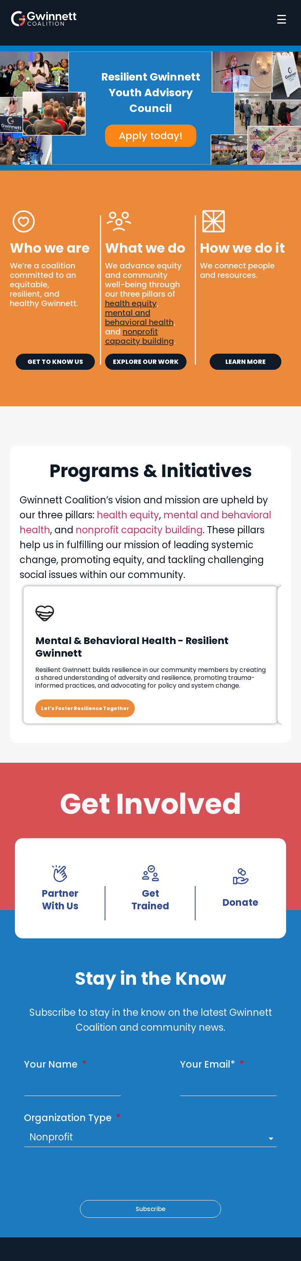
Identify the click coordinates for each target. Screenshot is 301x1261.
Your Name (52, 1064)
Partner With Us (60, 899)
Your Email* (209, 1064)
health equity (131, 303)
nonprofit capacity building (139, 529)
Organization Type (69, 1117)
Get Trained (150, 899)
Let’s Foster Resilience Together (85, 708)
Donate (240, 902)
